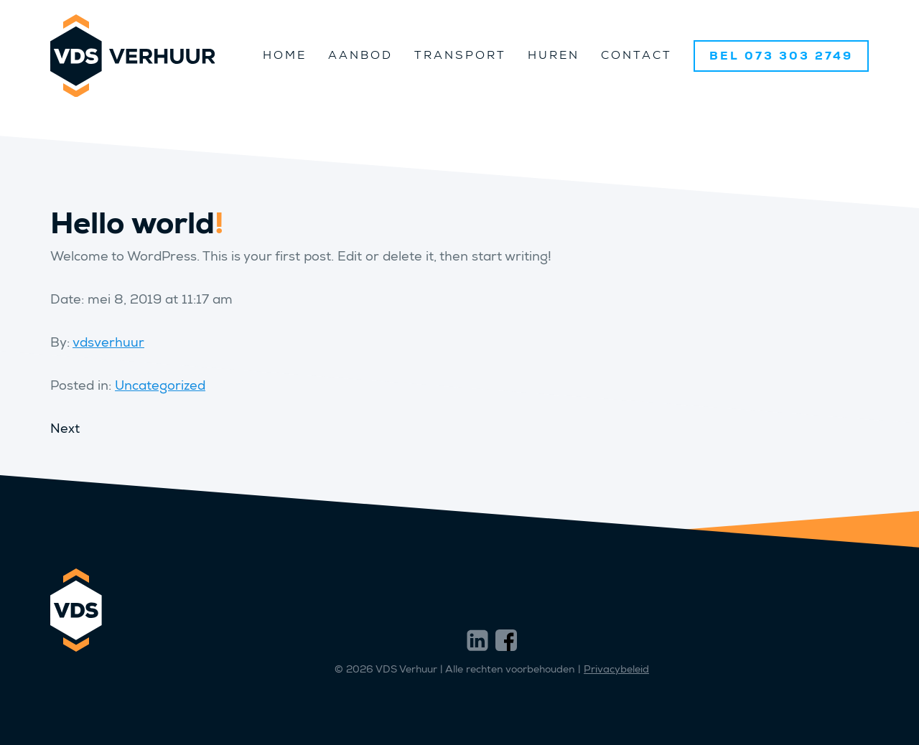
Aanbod (360, 54)
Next (65, 428)
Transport (460, 54)
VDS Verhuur (132, 55)
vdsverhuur (108, 342)
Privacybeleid (616, 669)
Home (285, 54)
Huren (553, 54)
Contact (636, 54)
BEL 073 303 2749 (781, 55)
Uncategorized (160, 385)
